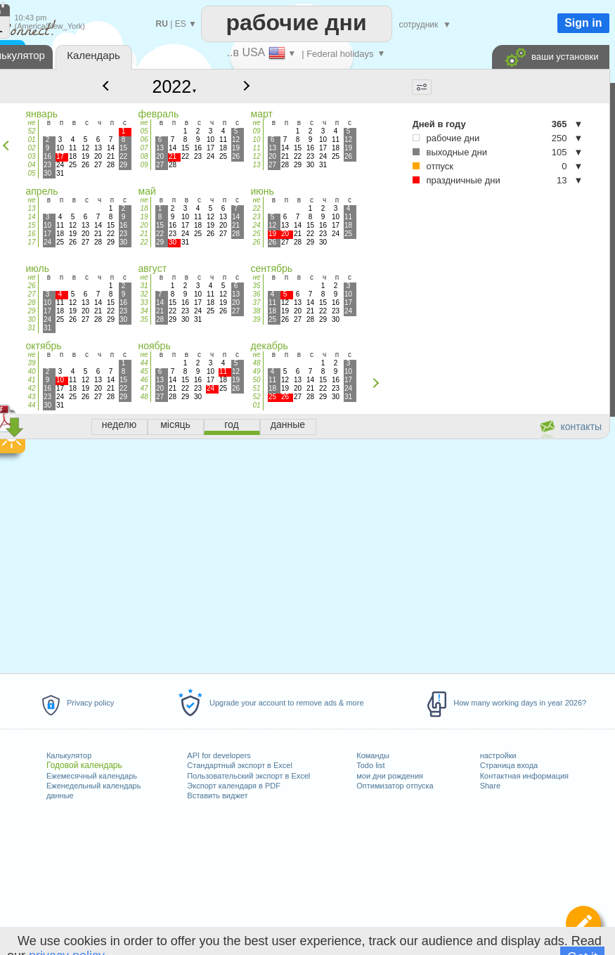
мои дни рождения (389, 776)
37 (256, 302)
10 (256, 139)
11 (256, 148)
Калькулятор (68, 755)
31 (31, 328)
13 (256, 165)
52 (31, 131)
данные (60, 795)
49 (256, 371)
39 (256, 319)
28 (31, 302)
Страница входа (509, 765)
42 (31, 388)
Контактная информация (524, 776)
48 (144, 397)
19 (144, 217)
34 (144, 311)
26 (256, 242)
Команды (372, 755)
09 (144, 165)
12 (256, 156)
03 (31, 156)
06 (144, 139)
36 (256, 294)
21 (144, 234)
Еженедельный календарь (93, 785)
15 (31, 225)
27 (31, 294)
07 (144, 148)
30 (31, 319)
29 (31, 311)
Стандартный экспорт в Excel (239, 765)
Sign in (583, 23)
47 (144, 388)
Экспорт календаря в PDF (233, 785)
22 (144, 242)
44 (31, 405)
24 (256, 225)
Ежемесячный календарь (91, 776)
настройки (498, 755)
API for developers (219, 755)
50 (256, 380)
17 (31, 242)
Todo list (370, 765)
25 (256, 234)
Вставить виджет (217, 795)
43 (31, 397)
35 (144, 319)
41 (31, 380)
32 (144, 294)
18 (144, 208)
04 (31, 165)
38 (256, 311)
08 (144, 156)
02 (31, 148)
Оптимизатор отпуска (394, 785)
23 (256, 217)
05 (31, 173)
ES (180, 24)
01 (31, 139)
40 (31, 371)
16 (31, 234)
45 (144, 371)
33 (144, 302)
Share (490, 785)
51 (256, 388)
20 (144, 225)
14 (31, 217)
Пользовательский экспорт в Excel (248, 776)
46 (144, 380)
